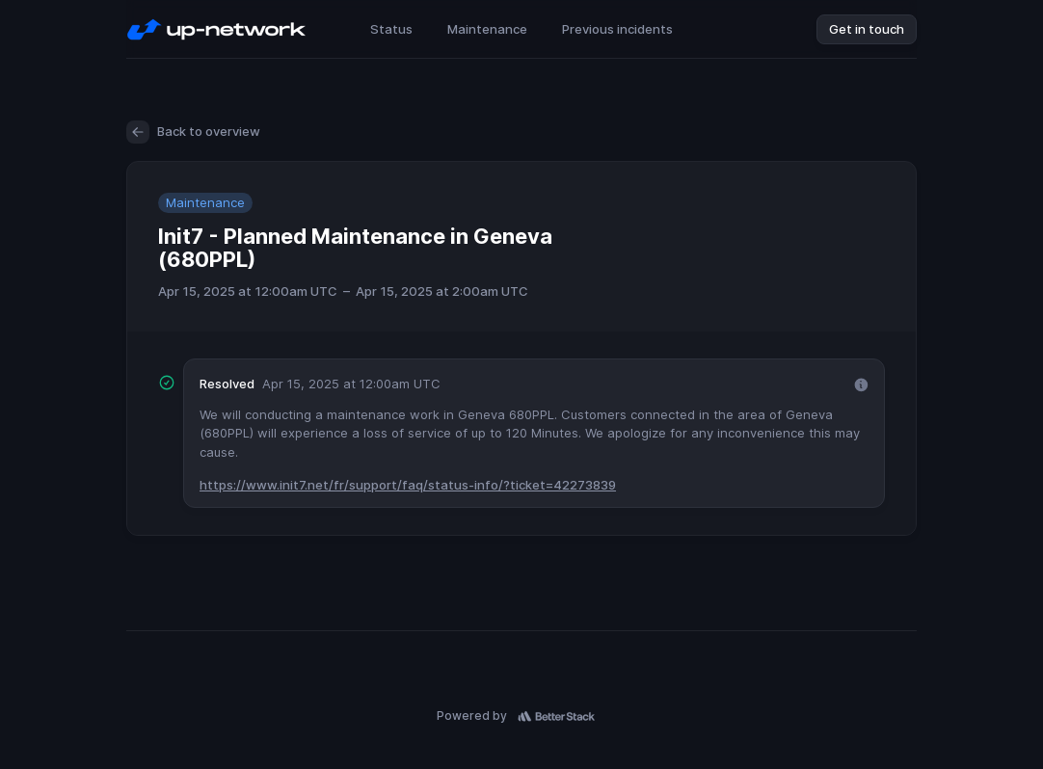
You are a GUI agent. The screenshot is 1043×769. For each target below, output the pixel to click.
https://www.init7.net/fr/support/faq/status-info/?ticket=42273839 (408, 484)
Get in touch (866, 29)
